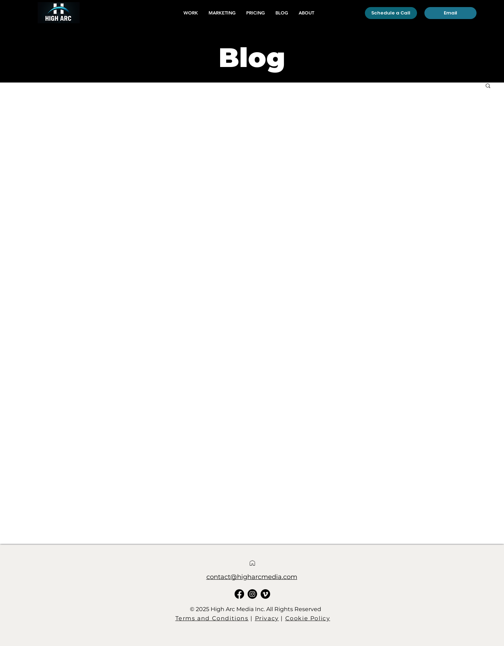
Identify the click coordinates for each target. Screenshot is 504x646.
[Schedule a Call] (391, 13)
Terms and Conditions (212, 618)
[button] (488, 86)
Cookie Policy (307, 618)
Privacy (267, 618)
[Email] (450, 13)
